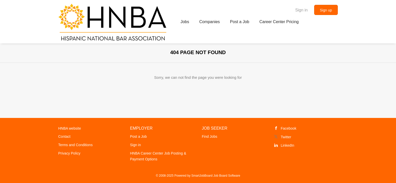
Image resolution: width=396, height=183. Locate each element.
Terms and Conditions (75, 145)
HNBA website (69, 128)
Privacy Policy (69, 153)
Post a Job (138, 136)
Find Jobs (209, 136)
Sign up (326, 10)
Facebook (288, 128)
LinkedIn (287, 145)
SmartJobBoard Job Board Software (215, 175)
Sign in (301, 10)
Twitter (286, 137)
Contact (64, 136)
